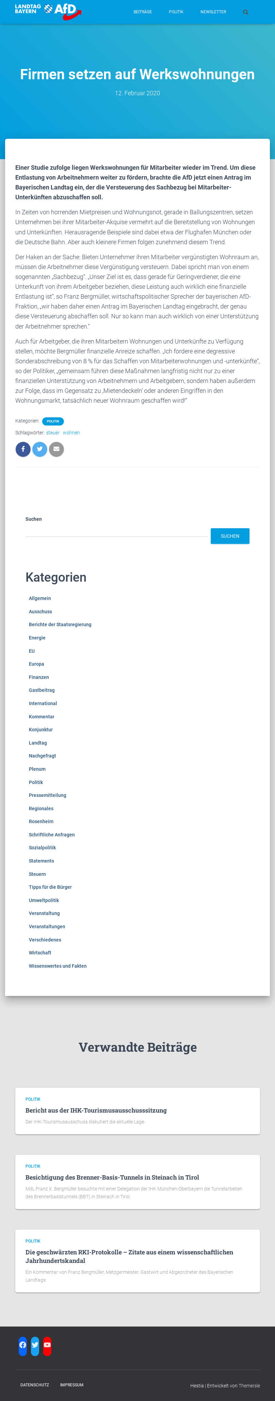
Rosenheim (41, 821)
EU (32, 651)
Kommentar (41, 716)
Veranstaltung (44, 913)
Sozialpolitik (42, 847)
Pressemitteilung (47, 795)
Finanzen (39, 677)
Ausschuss (40, 611)
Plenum (37, 769)
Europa (36, 664)
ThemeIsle (249, 1385)
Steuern (37, 874)
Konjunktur (41, 729)
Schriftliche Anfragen (52, 834)
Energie (37, 637)
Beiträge (143, 12)
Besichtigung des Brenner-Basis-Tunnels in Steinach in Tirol (112, 1177)
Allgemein (40, 598)
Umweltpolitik (44, 900)
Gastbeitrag (42, 690)
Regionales (41, 808)
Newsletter (213, 12)
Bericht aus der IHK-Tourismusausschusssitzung (96, 1110)
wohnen (71, 432)
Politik (176, 12)
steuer (52, 432)
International (43, 703)
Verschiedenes (45, 940)
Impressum (72, 1385)
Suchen (33, 519)
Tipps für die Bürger (50, 887)
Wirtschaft (40, 952)
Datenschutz (34, 1385)
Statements (41, 861)
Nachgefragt (42, 755)
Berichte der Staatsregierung (60, 624)
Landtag (38, 743)
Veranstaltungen (47, 926)
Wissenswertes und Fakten (58, 966)
